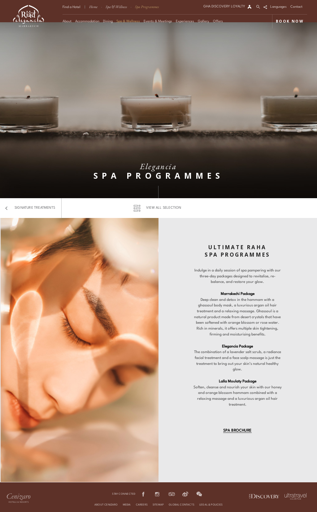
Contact (296, 7)
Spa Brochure (237, 431)
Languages (278, 7)
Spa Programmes (147, 6)
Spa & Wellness (116, 6)
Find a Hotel (71, 7)
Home (93, 6)
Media (127, 505)
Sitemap (158, 505)
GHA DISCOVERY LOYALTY (224, 6)
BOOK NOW (290, 21)
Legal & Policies (211, 505)
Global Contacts (181, 505)
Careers (142, 505)
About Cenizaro (106, 505)
